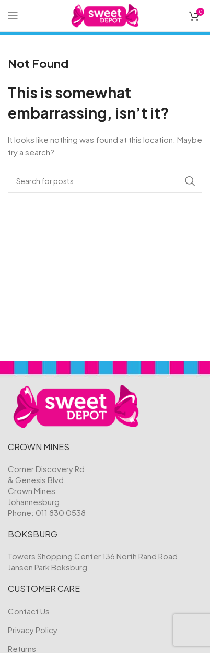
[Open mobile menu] (13, 15)
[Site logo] (105, 14)
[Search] (105, 181)
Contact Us (29, 611)
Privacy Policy (32, 630)
